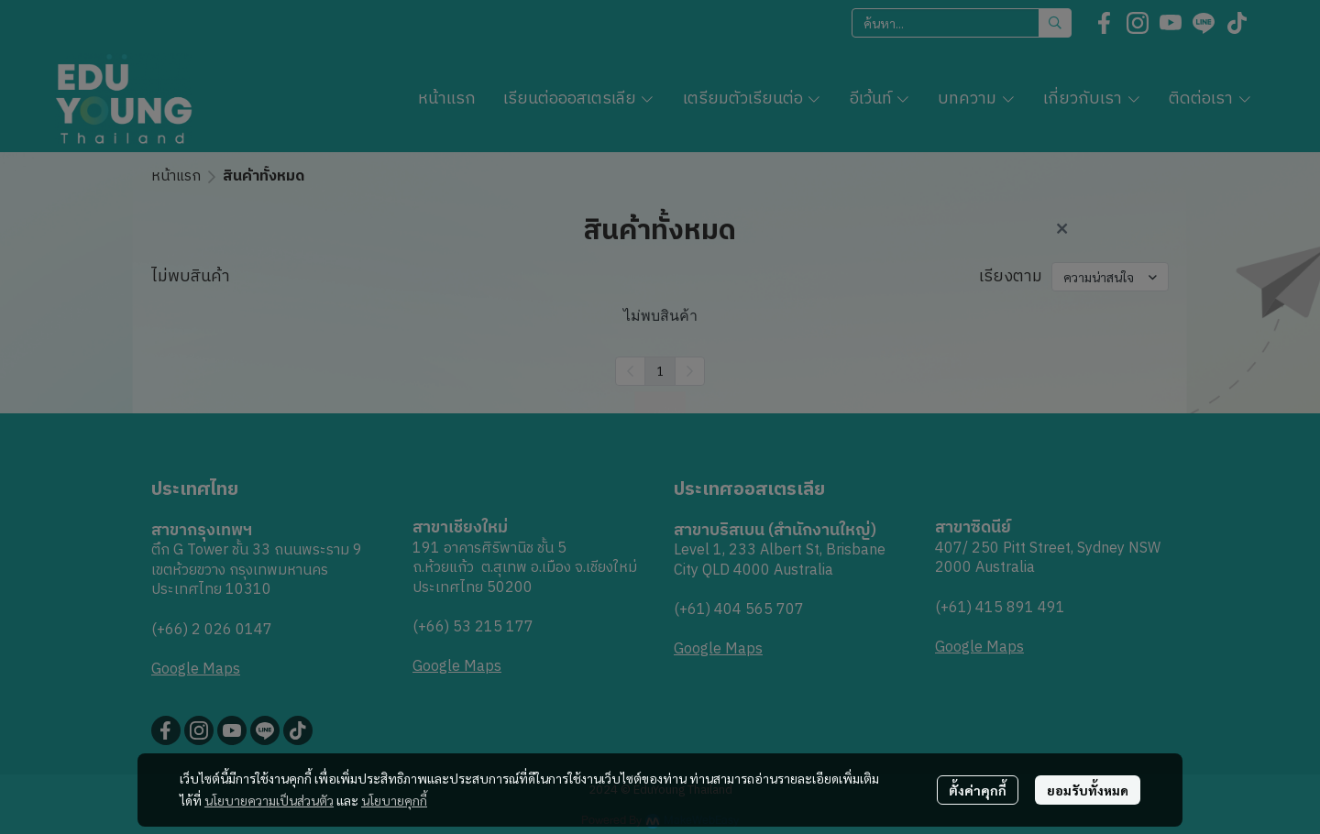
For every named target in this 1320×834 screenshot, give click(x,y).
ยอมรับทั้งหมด (1087, 790)
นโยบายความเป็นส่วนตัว (269, 800)
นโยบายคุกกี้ (394, 800)
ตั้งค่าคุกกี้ (977, 790)
